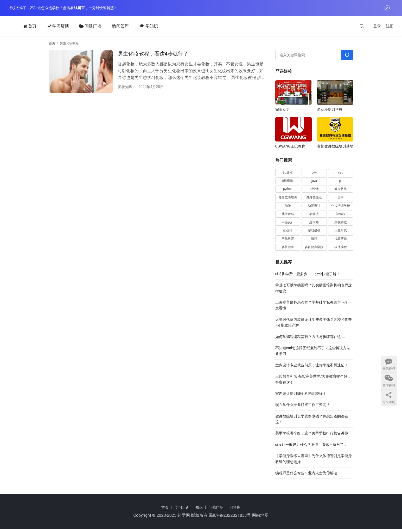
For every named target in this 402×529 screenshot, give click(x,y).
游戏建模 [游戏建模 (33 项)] (314, 230)
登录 (377, 26)
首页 (27, 26)
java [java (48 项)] (314, 181)
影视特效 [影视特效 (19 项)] (340, 222)
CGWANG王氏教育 (290, 146)
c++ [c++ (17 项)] (314, 172)
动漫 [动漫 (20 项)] (288, 205)
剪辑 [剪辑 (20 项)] (340, 197)
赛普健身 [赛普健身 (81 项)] (288, 247)
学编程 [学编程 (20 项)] (340, 214)
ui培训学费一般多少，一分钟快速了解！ (307, 274)
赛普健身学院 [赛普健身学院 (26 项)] (314, 247)
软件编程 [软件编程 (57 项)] (340, 247)
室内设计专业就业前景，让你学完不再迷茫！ (311, 365)
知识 (199, 507)
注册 (390, 26)
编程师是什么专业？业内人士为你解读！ (308, 473)
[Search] (347, 55)
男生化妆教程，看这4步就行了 (153, 54)
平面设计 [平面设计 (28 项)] (288, 222)
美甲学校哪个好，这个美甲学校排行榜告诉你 (311, 433)
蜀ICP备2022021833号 (230, 515)
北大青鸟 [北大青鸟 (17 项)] (288, 214)
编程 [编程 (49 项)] (314, 239)
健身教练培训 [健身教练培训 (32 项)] (287, 197)
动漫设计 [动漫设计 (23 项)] (314, 205)
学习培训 (56, 26)
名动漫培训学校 (329, 109)
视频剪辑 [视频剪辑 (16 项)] (340, 239)
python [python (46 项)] (287, 189)
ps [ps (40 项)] (340, 181)
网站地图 (260, 515)
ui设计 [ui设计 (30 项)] (314, 189)
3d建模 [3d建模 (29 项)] (288, 172)
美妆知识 (125, 87)
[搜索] (361, 26)
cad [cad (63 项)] (340, 172)
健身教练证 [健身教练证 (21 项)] (314, 197)
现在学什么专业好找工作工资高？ (302, 405)
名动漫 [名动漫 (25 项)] (314, 214)
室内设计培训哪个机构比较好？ (300, 393)
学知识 (146, 26)
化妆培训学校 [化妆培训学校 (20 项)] (340, 205)
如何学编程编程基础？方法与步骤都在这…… (310, 337)
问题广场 (88, 26)
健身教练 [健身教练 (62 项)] (340, 189)
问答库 (118, 26)
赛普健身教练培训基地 (335, 146)
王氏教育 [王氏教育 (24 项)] (288, 239)
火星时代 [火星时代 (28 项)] (340, 230)
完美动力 (282, 109)
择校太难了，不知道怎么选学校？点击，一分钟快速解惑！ (63, 8)
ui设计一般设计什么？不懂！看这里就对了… (310, 444)
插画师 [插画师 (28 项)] (287, 230)
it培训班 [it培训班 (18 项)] (287, 181)
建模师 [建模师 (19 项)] (314, 222)
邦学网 (183, 515)
